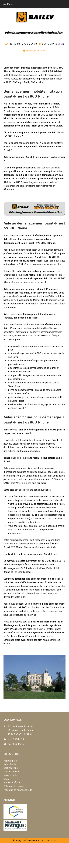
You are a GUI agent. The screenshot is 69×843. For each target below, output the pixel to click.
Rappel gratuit (10, 760)
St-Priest (54, 103)
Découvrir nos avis (36, 50)
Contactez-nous (32, 264)
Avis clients (9, 764)
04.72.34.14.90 (16, 739)
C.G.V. (6, 779)
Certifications (10, 768)
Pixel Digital (50, 840)
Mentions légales (12, 782)
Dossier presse (11, 771)
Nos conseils (10, 775)
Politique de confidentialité (17, 790)
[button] (8, 4)
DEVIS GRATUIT (51, 44)
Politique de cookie (13, 786)
